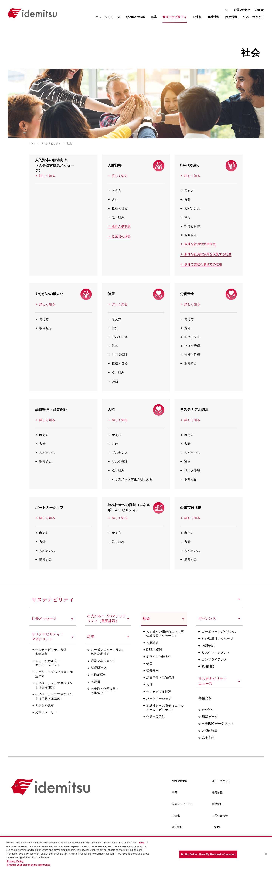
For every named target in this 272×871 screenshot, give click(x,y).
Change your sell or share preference (28, 866)
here (141, 844)
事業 (174, 792)
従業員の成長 (119, 236)
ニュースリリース (108, 17)
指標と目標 (118, 208)
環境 (108, 636)
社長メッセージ (52, 618)
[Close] (266, 855)
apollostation (179, 780)
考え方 (114, 190)
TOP (32, 143)
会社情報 (177, 827)
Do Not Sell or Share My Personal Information (208, 855)
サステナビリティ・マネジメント (52, 636)
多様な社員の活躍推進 (198, 244)
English (259, 9)
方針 (113, 199)
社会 (163, 618)
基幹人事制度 (119, 226)
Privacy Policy (15, 862)
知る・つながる (221, 780)
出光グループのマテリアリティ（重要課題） (108, 618)
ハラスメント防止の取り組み (130, 479)
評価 (113, 381)
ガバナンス (190, 208)
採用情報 (217, 792)
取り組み (116, 217)
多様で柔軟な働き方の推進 (201, 264)
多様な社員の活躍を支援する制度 (206, 254)
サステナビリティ (51, 143)
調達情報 (217, 804)
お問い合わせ (242, 9)
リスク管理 (118, 354)
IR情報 (176, 815)
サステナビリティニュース (219, 681)
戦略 (185, 217)
